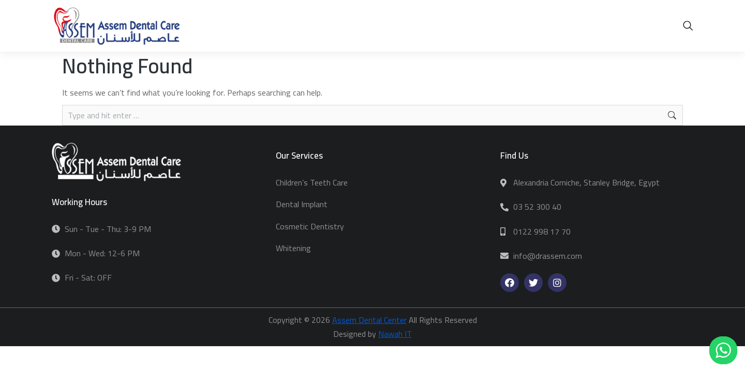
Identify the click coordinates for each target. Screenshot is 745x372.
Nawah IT (395, 334)
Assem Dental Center (369, 320)
